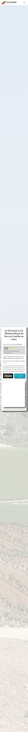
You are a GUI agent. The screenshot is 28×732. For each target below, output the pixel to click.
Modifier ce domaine (20, 375)
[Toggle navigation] (24, 2)
